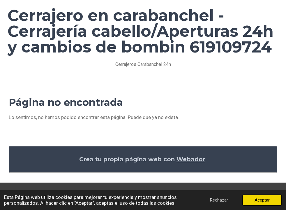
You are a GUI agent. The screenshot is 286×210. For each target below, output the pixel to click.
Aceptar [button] (262, 200)
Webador (190, 159)
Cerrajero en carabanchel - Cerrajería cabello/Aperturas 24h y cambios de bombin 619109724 (140, 31)
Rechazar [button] (219, 200)
